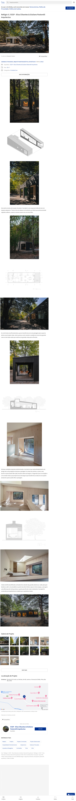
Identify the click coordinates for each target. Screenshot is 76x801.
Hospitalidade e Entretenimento (9, 745)
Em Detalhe (32, 62)
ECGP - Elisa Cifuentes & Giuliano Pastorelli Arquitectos (24, 64)
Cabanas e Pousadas (34, 745)
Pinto (26, 748)
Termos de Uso (34, 7)
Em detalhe (19, 748)
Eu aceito (70, 8)
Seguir (40, 729)
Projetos (11, 741)
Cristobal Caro (13, 70)
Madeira (4, 741)
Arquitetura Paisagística (21, 62)
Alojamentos (23, 745)
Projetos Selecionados (35, 741)
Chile (41, 62)
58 (7, 67)
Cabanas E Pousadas (7, 62)
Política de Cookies (15, 9)
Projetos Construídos (22, 741)
